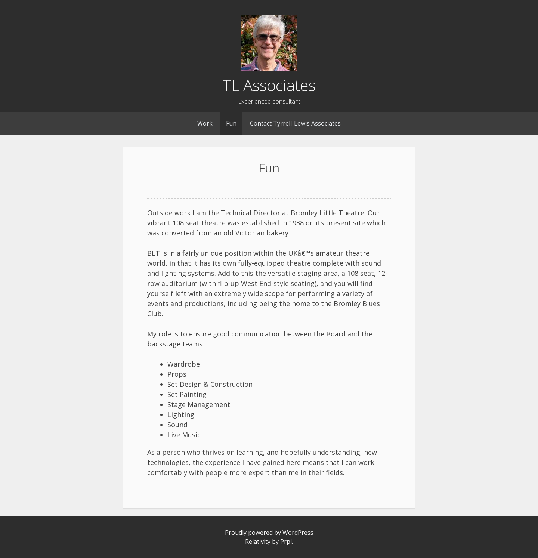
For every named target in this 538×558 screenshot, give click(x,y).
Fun (231, 123)
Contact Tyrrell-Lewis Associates (295, 123)
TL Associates (269, 85)
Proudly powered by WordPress (269, 532)
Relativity (257, 541)
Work (205, 123)
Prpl (286, 541)
